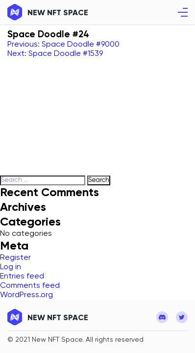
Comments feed (30, 286)
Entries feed (22, 276)
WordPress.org (26, 295)
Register (15, 258)
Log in (10, 267)
